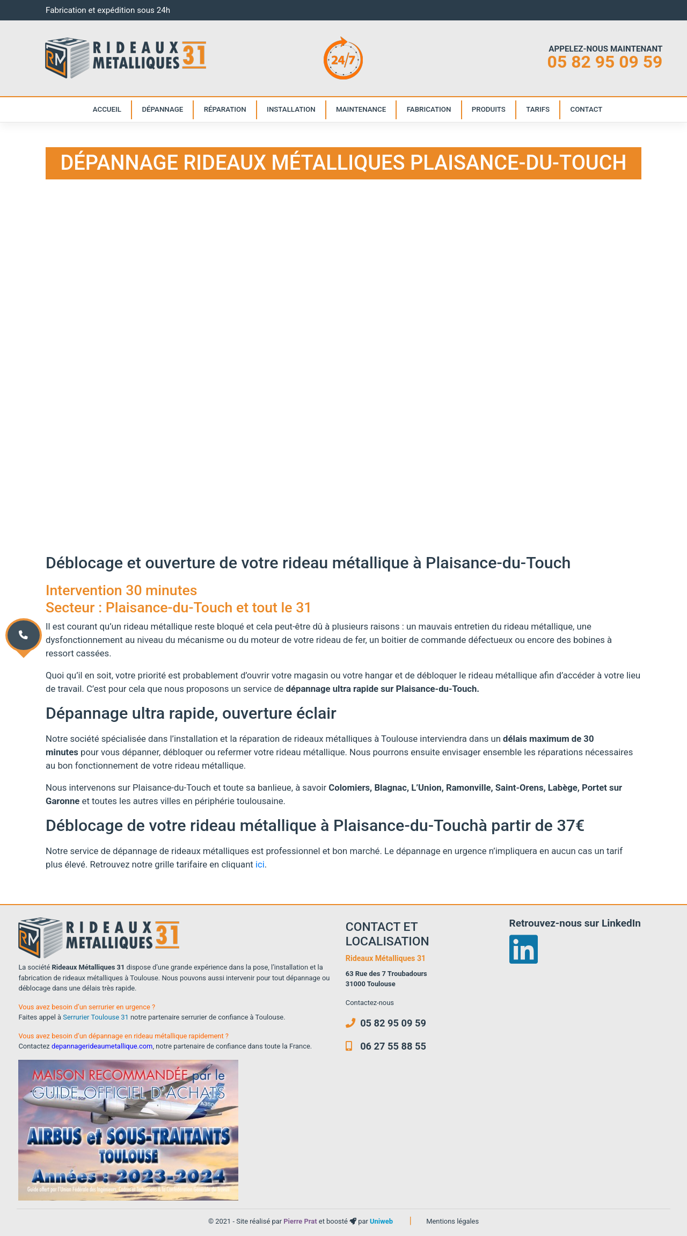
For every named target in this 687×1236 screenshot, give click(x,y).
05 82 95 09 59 (605, 62)
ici (260, 864)
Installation (291, 109)
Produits (489, 109)
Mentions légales (452, 1221)
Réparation (225, 109)
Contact (587, 109)
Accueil (107, 109)
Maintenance (361, 109)
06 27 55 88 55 (386, 1046)
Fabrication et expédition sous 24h (108, 10)
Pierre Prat (301, 1221)
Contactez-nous (370, 1003)
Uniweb (381, 1221)
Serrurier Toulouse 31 (95, 1017)
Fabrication (429, 109)
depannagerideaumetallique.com (102, 1046)
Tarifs (538, 109)
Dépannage (162, 109)
